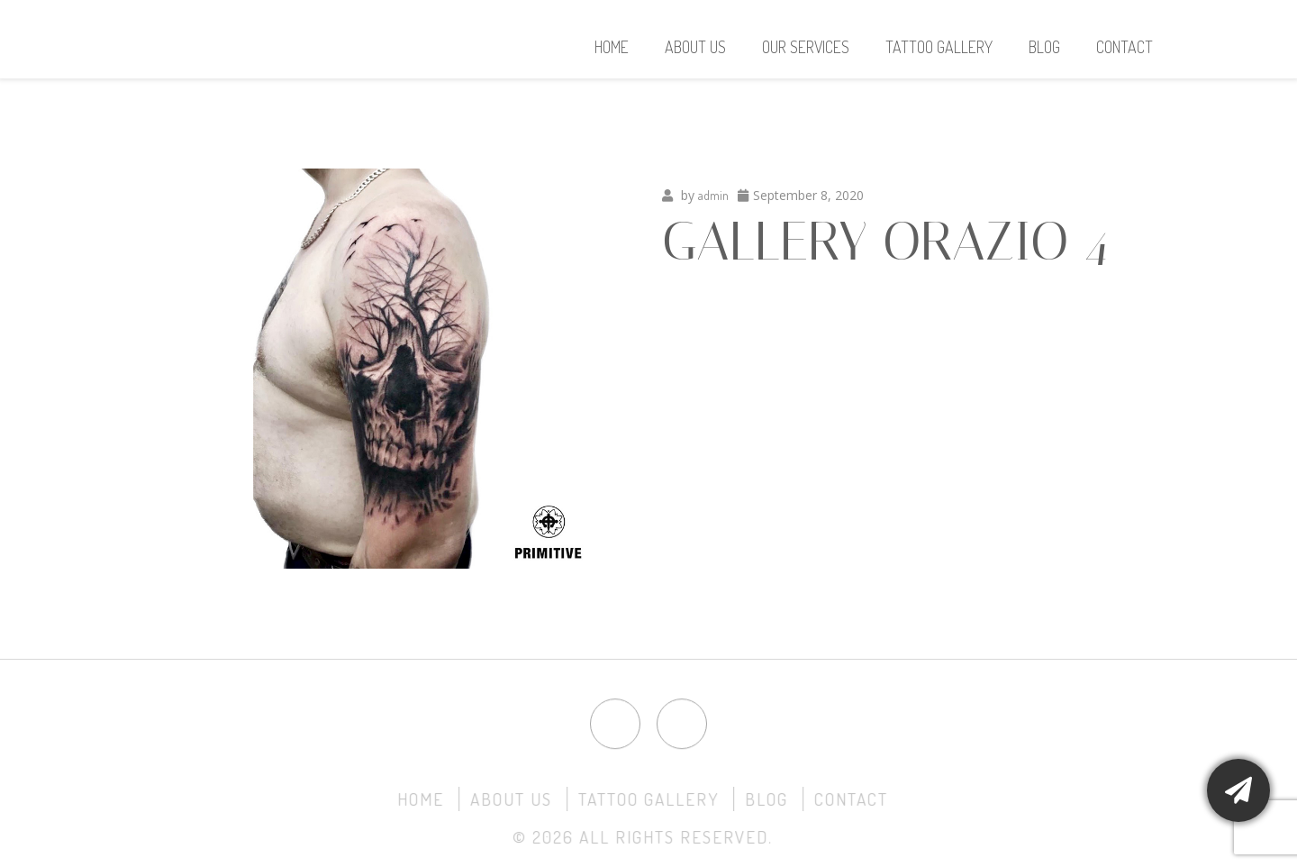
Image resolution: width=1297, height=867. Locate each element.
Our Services (805, 47)
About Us (695, 47)
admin (713, 195)
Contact (1124, 47)
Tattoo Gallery (939, 47)
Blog (1044, 47)
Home (611, 47)
